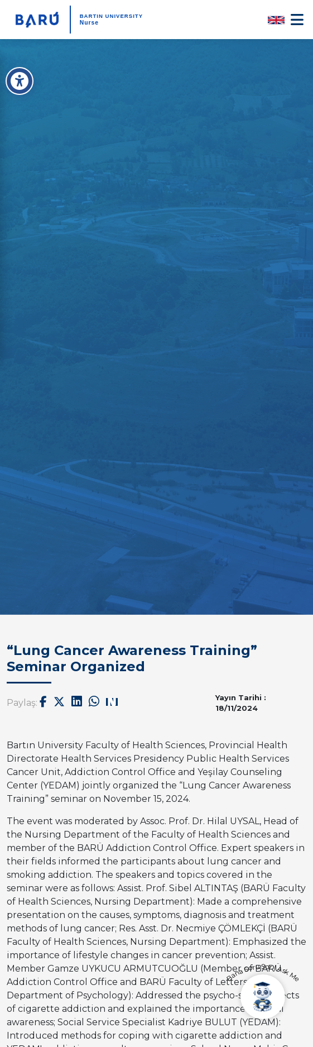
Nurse (89, 23)
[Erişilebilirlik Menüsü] (19, 81)
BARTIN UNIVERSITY (111, 16)
